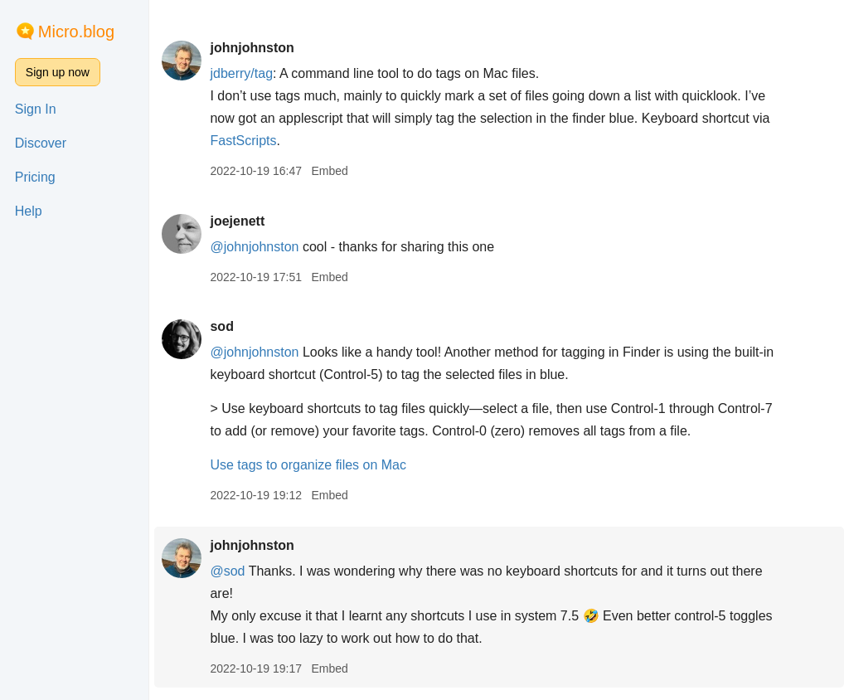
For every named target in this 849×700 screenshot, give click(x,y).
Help (28, 211)
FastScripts (243, 141)
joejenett (237, 221)
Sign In (35, 109)
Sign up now (58, 72)
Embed (329, 170)
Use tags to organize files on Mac (308, 465)
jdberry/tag (241, 73)
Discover (40, 143)
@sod (227, 571)
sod (221, 326)
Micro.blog (76, 31)
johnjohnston (252, 48)
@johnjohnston (254, 247)
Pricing (35, 177)
